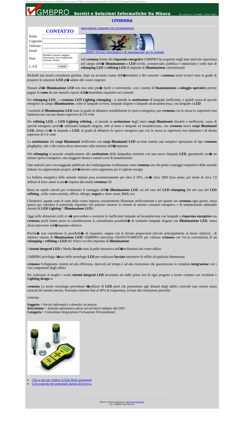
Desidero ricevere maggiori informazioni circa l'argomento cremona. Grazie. (60, 58)
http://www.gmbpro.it (135, 402)
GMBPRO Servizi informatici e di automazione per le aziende (122, 52)
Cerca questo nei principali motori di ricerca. (62, 383)
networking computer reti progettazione (107, 28)
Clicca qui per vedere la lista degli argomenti (62, 380)
